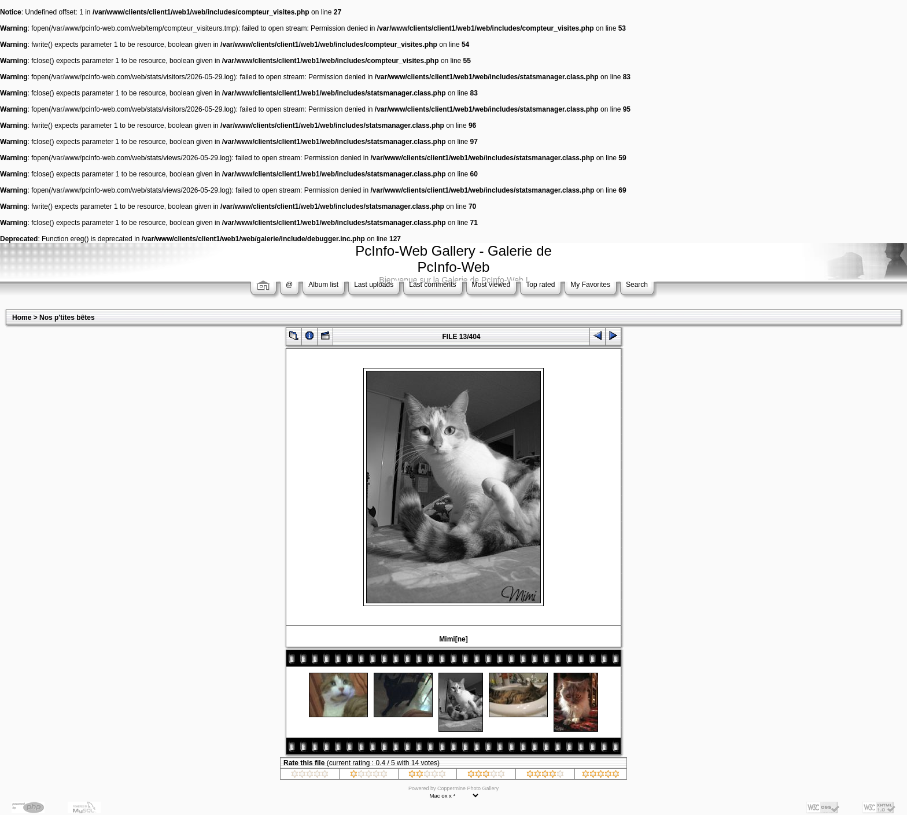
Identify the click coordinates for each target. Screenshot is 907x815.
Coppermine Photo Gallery (468, 788)
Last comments (432, 285)
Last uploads (373, 285)
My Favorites (590, 285)
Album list (323, 285)
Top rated (540, 285)
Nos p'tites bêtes (67, 318)
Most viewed (491, 285)
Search (637, 285)
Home (21, 318)
